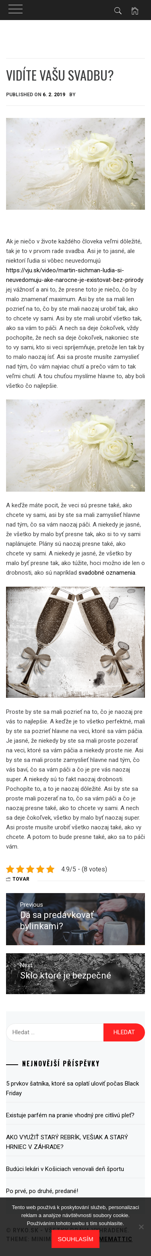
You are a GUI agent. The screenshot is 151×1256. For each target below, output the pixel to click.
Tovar (20, 879)
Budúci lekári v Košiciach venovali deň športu (65, 1169)
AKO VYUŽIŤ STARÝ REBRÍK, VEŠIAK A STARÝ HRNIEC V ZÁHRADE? (67, 1142)
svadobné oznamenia (107, 572)
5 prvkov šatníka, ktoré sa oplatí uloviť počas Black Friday (72, 1088)
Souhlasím (75, 1239)
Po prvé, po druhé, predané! (42, 1191)
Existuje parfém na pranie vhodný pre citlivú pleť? (70, 1115)
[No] (141, 1227)
